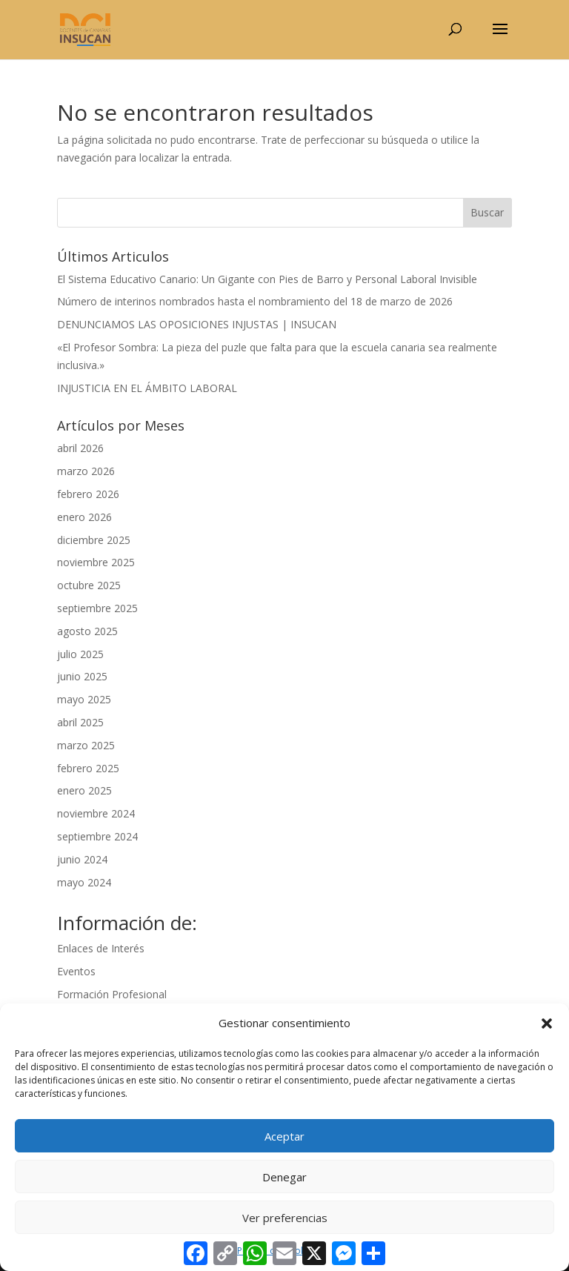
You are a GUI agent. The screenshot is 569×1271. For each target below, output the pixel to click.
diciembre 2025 (93, 540)
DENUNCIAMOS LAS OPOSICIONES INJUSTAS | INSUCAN (196, 324)
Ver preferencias (284, 1217)
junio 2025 (82, 676)
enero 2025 (84, 790)
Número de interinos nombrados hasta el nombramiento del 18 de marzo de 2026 (255, 301)
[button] (546, 1023)
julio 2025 (80, 654)
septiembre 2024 (97, 836)
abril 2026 (80, 448)
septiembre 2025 (97, 608)
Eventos (76, 971)
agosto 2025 (87, 631)
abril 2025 (80, 722)
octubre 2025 (89, 585)
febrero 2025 (88, 768)
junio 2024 (82, 859)
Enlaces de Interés (100, 948)
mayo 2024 (84, 882)
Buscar (487, 212)
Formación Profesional (112, 994)
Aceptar (284, 1136)
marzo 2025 (86, 745)
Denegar (284, 1176)
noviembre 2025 (96, 562)
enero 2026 (84, 517)
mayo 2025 (84, 699)
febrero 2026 (88, 494)
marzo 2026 (86, 471)
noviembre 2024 (96, 813)
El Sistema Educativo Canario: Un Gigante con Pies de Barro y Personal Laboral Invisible (267, 279)
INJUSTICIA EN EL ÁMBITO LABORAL (147, 388)
